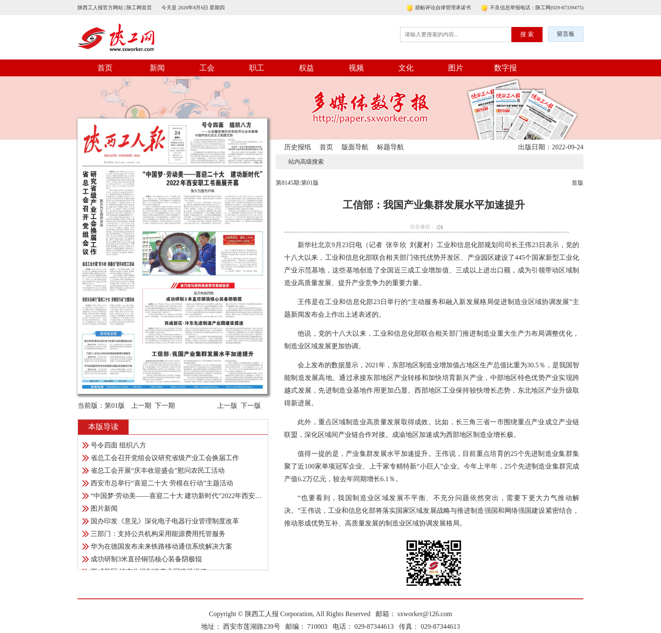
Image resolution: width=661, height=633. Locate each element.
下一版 (251, 405)
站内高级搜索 (306, 162)
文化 (406, 68)
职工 (256, 68)
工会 (207, 68)
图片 (455, 68)
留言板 (566, 34)
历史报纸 (297, 147)
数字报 (505, 68)
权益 (306, 68)
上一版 (227, 405)
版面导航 (354, 147)
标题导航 (390, 147)
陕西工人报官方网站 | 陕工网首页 (115, 8)
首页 (105, 68)
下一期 (165, 405)
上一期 (141, 405)
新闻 (157, 68)
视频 (356, 68)
